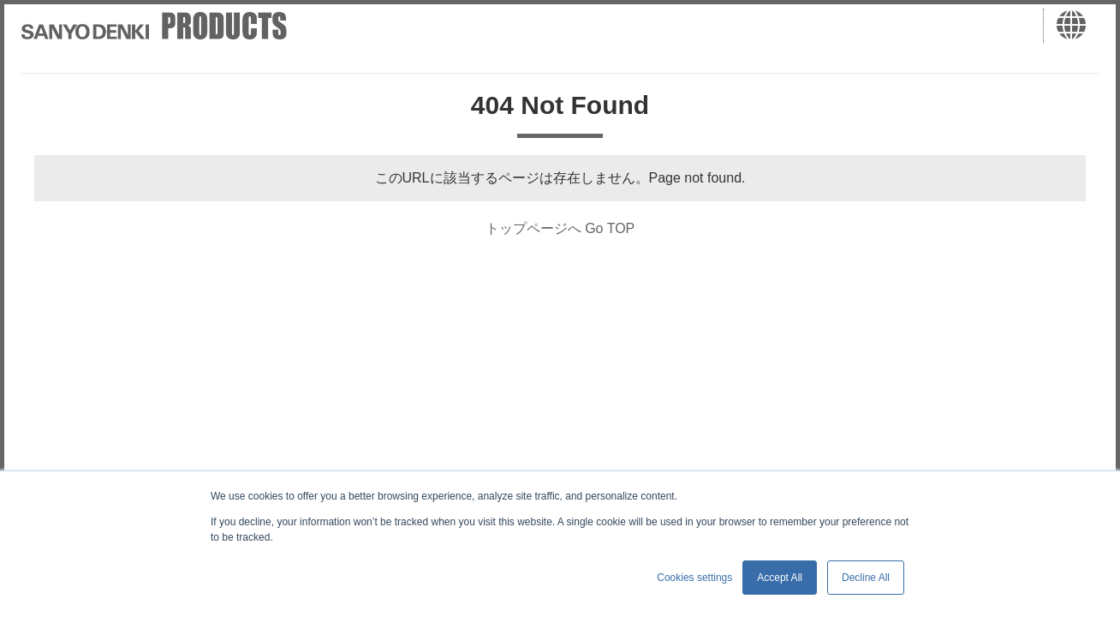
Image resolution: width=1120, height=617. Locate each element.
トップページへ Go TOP (560, 228)
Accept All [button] (779, 578)
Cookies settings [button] (694, 578)
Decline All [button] (866, 578)
